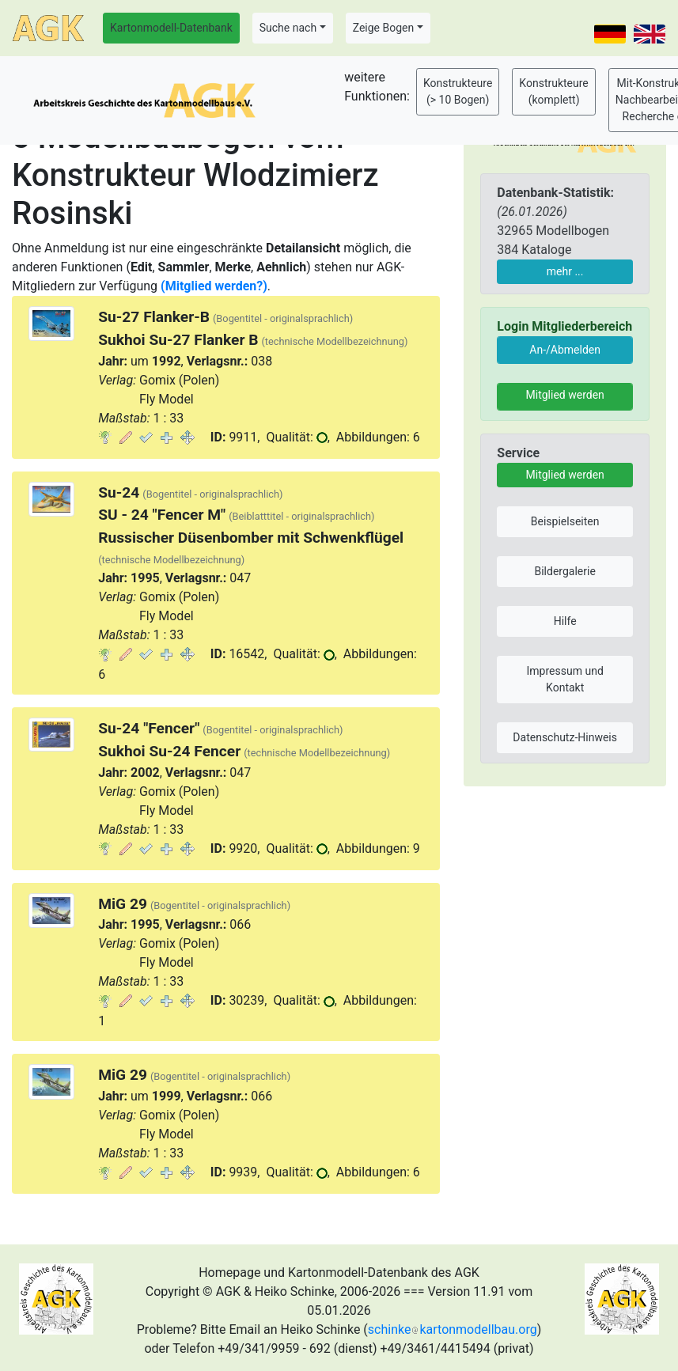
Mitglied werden (565, 394)
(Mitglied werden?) (214, 286)
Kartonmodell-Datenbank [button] (171, 27)
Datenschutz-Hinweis (565, 737)
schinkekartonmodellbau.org (452, 1329)
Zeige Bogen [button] (384, 27)
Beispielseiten (565, 521)
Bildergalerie (564, 571)
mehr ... (565, 271)
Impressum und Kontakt (565, 679)
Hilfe (565, 621)
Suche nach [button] (287, 27)
